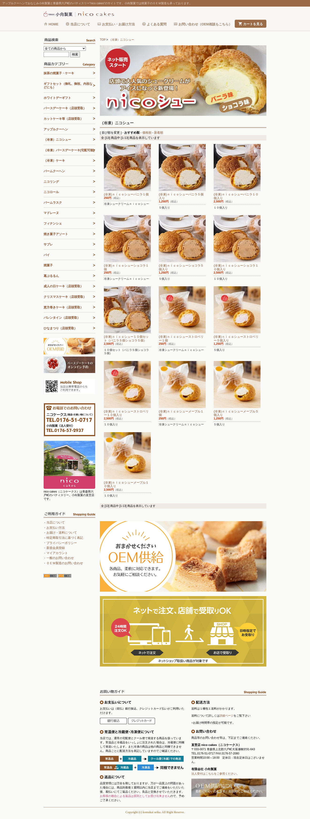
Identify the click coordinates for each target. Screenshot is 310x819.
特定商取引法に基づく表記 (64, 538)
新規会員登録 (55, 548)
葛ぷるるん (51, 276)
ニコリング (51, 181)
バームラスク (53, 202)
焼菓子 (48, 265)
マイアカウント (57, 553)
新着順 (158, 132)
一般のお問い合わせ (60, 558)
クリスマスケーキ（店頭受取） (65, 297)
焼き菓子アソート (56, 234)
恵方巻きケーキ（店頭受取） (63, 307)
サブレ (48, 244)
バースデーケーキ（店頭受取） (65, 108)
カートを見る (253, 24)
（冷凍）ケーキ (54, 160)
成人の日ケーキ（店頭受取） (63, 286)
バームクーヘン (54, 171)
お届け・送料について (61, 532)
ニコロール (51, 192)
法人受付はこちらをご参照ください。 (215, 773)
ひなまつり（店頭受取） (60, 328)
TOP (103, 39)
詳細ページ (226, 715)
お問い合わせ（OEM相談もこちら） (205, 24)
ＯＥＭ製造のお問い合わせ (64, 563)
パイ (47, 255)
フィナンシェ (53, 223)
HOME (53, 24)
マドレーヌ (51, 213)
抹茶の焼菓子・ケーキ (59, 73)
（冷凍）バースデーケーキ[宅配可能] (69, 150)
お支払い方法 (55, 527)
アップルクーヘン (56, 129)
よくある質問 (156, 24)
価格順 (146, 132)
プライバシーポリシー (61, 543)
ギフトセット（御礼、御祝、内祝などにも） (68, 85)
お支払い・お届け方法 (118, 24)
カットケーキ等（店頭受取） (63, 118)
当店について (80, 24)
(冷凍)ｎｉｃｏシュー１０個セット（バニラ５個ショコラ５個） (126, 338)
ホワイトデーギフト (57, 98)
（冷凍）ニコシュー (121, 39)
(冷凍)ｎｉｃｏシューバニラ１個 (126, 194)
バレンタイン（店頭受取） (62, 317)
